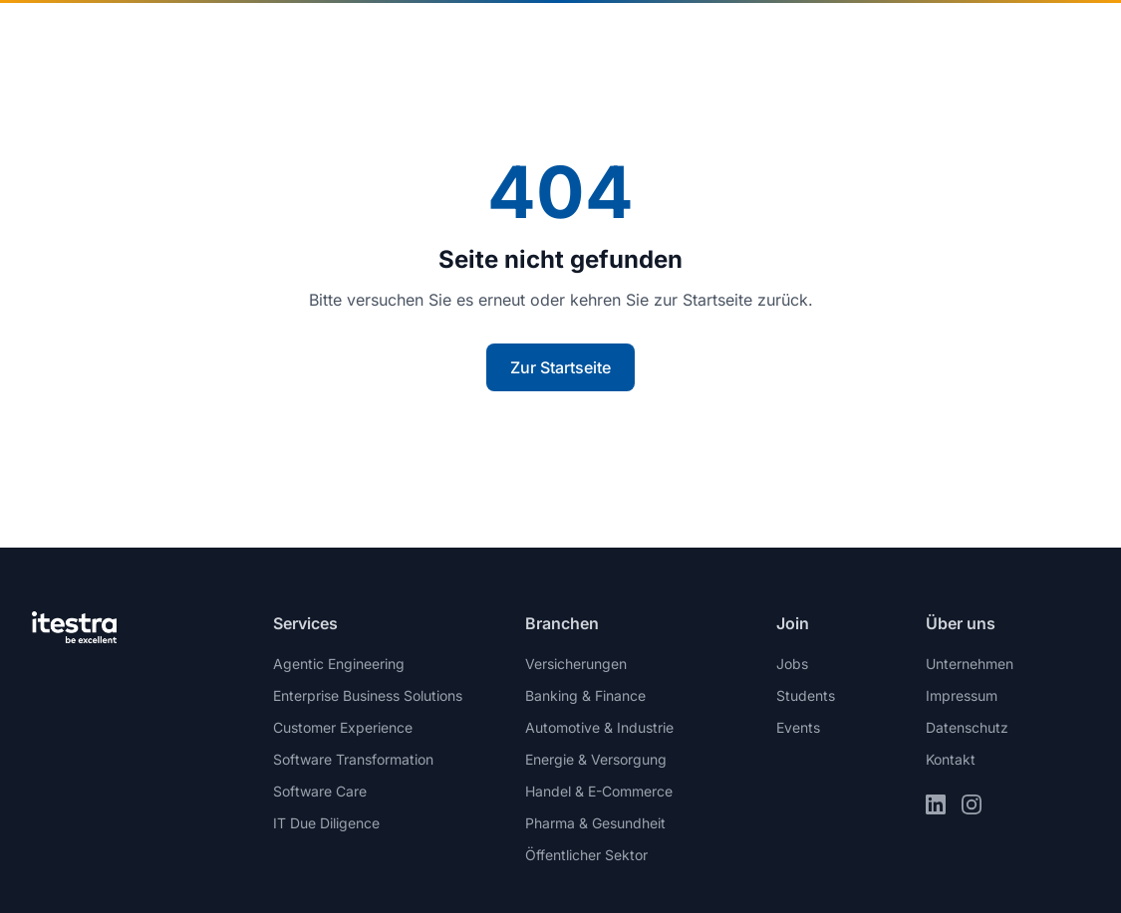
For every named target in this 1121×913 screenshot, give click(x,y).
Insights (637, 40)
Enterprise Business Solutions (367, 695)
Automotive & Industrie (599, 727)
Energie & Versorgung (596, 759)
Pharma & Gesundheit (595, 822)
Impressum (961, 695)
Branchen (411, 40)
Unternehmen (751, 40)
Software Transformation (353, 759)
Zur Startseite (560, 367)
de (939, 39)
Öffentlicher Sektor (586, 854)
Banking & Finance (585, 695)
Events (798, 727)
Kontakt (1039, 40)
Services (532, 40)
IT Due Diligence (326, 822)
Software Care (320, 791)
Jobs (792, 663)
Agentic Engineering (339, 663)
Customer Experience (343, 727)
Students (805, 695)
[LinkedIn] (936, 804)
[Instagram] (971, 804)
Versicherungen (576, 663)
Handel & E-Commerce (599, 791)
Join (861, 40)
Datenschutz (967, 727)
